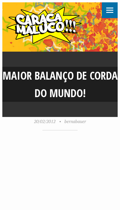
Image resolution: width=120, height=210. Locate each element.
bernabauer (75, 121)
